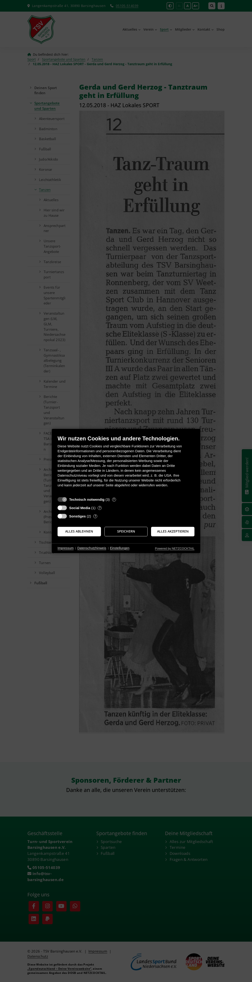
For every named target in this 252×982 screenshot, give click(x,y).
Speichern (126, 531)
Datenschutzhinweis (91, 548)
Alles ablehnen (79, 531)
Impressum (66, 548)
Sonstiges (77, 516)
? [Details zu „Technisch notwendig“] (114, 499)
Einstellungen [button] (119, 548)
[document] (126, 465)
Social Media (79, 508)
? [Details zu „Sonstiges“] (95, 516)
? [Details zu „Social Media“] (99, 508)
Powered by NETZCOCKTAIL (174, 548)
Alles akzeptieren (173, 531)
